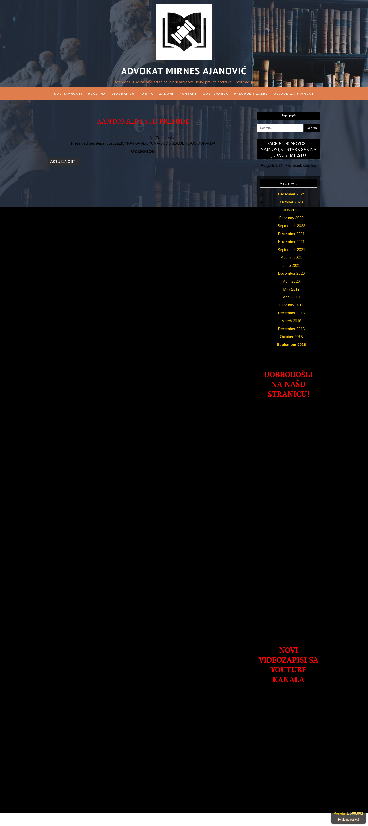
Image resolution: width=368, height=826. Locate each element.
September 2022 (291, 226)
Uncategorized (143, 151)
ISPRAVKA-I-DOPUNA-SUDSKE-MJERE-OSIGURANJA (168, 143)
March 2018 (291, 321)
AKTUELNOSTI (63, 162)
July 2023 (291, 210)
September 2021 (291, 250)
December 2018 (291, 313)
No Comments (162, 138)
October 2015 (291, 337)
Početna (97, 94)
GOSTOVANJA (215, 94)
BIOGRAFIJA (122, 94)
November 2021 (291, 242)
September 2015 (291, 345)
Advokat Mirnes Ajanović (184, 71)
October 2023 (291, 202)
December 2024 (291, 194)
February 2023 (291, 218)
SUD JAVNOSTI (68, 94)
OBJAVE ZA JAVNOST (294, 94)
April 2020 (291, 281)
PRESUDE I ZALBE (251, 94)
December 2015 (291, 329)
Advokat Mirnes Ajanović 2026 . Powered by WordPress (184, 820)
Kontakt (188, 94)
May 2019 (291, 289)
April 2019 (291, 297)
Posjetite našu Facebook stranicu (288, 166)
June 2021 (291, 265)
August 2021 (291, 257)
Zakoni (166, 94)
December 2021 (291, 234)
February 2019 (291, 305)
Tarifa (146, 94)
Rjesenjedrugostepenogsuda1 (96, 143)
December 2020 (291, 273)
